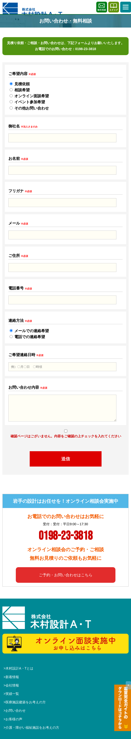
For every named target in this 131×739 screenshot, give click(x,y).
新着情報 (12, 677)
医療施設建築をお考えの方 (26, 702)
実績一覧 (12, 694)
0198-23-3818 (85, 49)
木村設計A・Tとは (19, 668)
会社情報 (12, 685)
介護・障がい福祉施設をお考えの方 (32, 727)
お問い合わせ (16, 710)
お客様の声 (14, 719)
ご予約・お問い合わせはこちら (65, 575)
